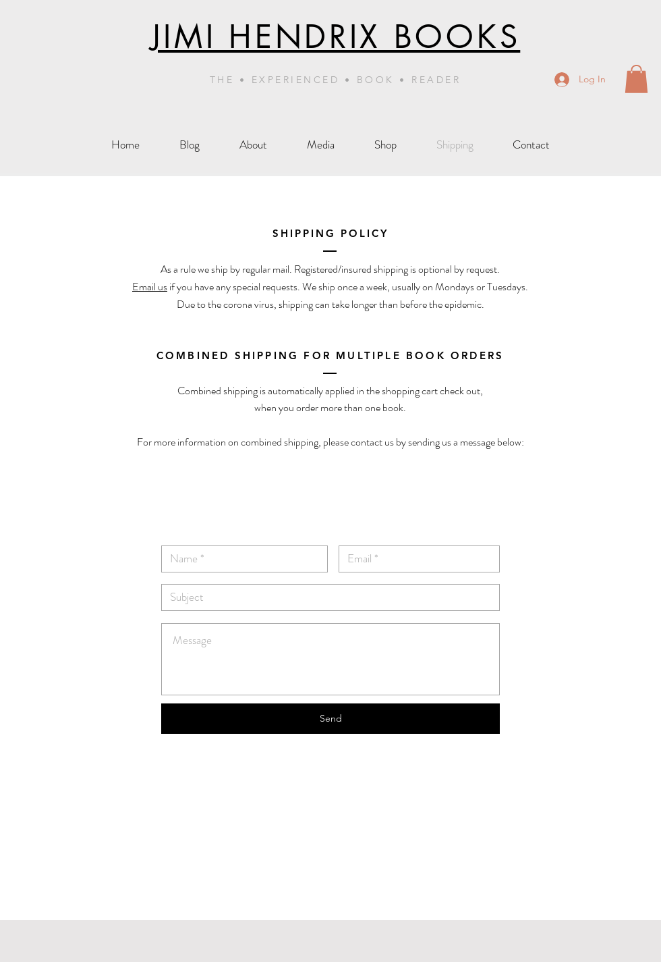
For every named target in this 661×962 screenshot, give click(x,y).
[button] (636, 79)
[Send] (330, 718)
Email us (149, 286)
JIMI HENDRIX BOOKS (335, 36)
